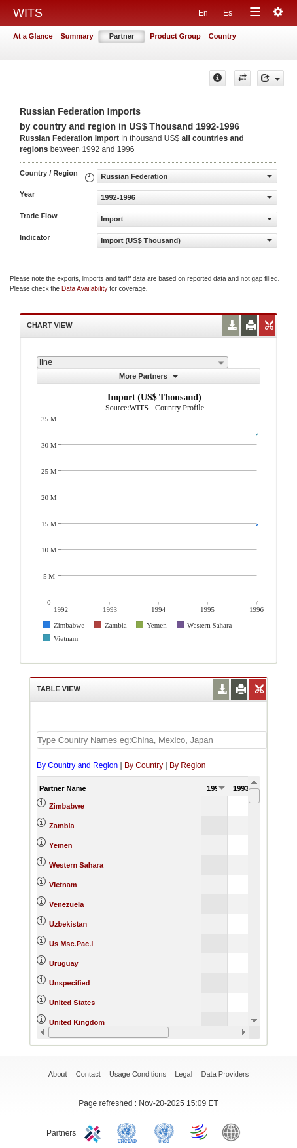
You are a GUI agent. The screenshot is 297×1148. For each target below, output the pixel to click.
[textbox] (152, 740)
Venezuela (66, 904)
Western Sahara (76, 865)
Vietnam (63, 885)
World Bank (234, 1132)
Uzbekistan (68, 924)
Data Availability (85, 288)
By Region (187, 765)
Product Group (175, 36)
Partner (122, 36)
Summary (77, 36)
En (203, 13)
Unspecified (69, 983)
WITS (28, 13)
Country (222, 36)
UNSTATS (164, 1132)
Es (227, 13)
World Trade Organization (199, 1132)
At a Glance (33, 36)
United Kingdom (77, 1022)
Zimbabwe (66, 806)
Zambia (62, 826)
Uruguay (64, 963)
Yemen (60, 845)
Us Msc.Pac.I (71, 943)
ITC (95, 1132)
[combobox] (132, 362)
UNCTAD (129, 1132)
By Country (143, 765)
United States (72, 1002)
